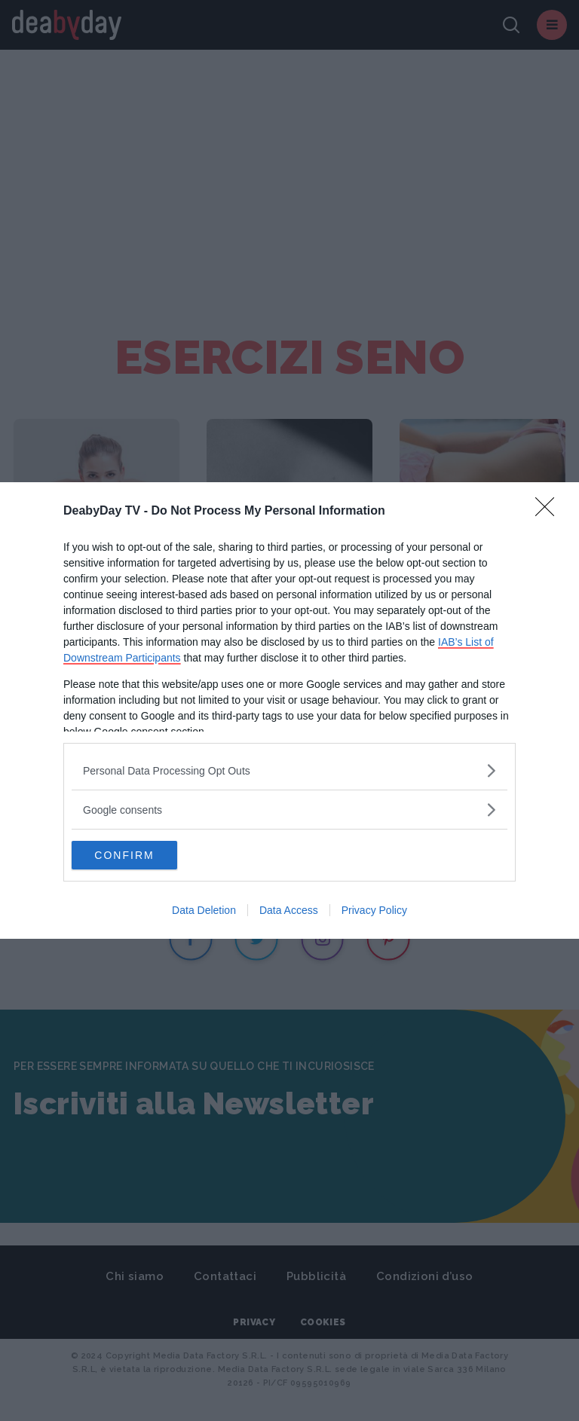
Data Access (288, 911)
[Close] (549, 511)
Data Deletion (204, 911)
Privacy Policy (374, 911)
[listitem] (289, 770)
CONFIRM (143, 855)
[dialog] (289, 710)
